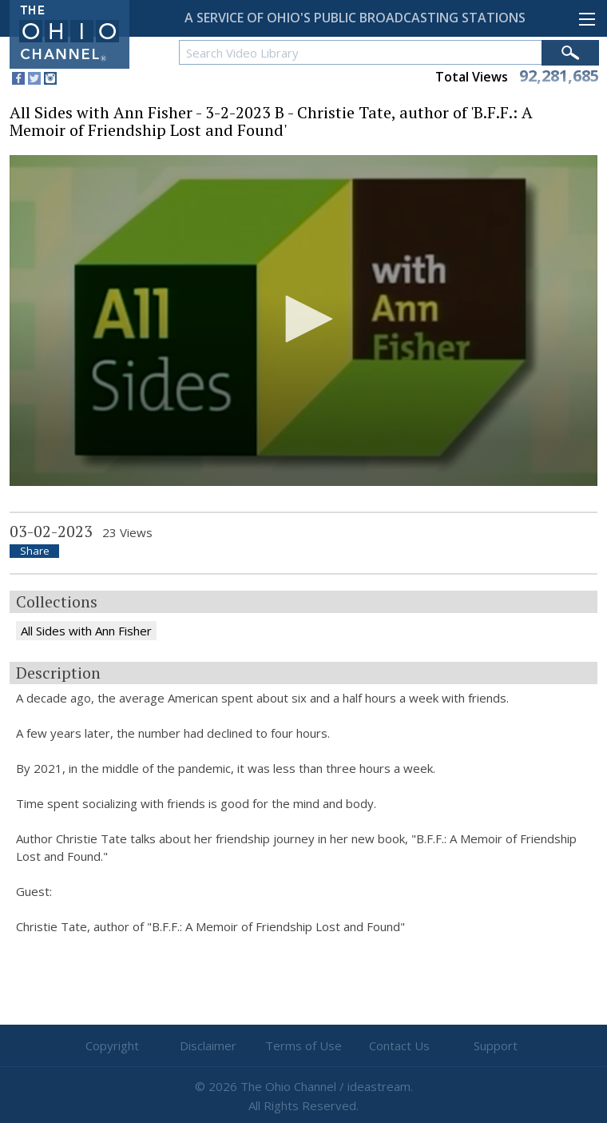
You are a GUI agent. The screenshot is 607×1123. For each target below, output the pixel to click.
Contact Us (399, 1045)
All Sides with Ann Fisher (86, 631)
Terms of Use (303, 1045)
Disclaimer (208, 1045)
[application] (303, 320)
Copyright (112, 1045)
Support (496, 1045)
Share (35, 551)
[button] (303, 319)
